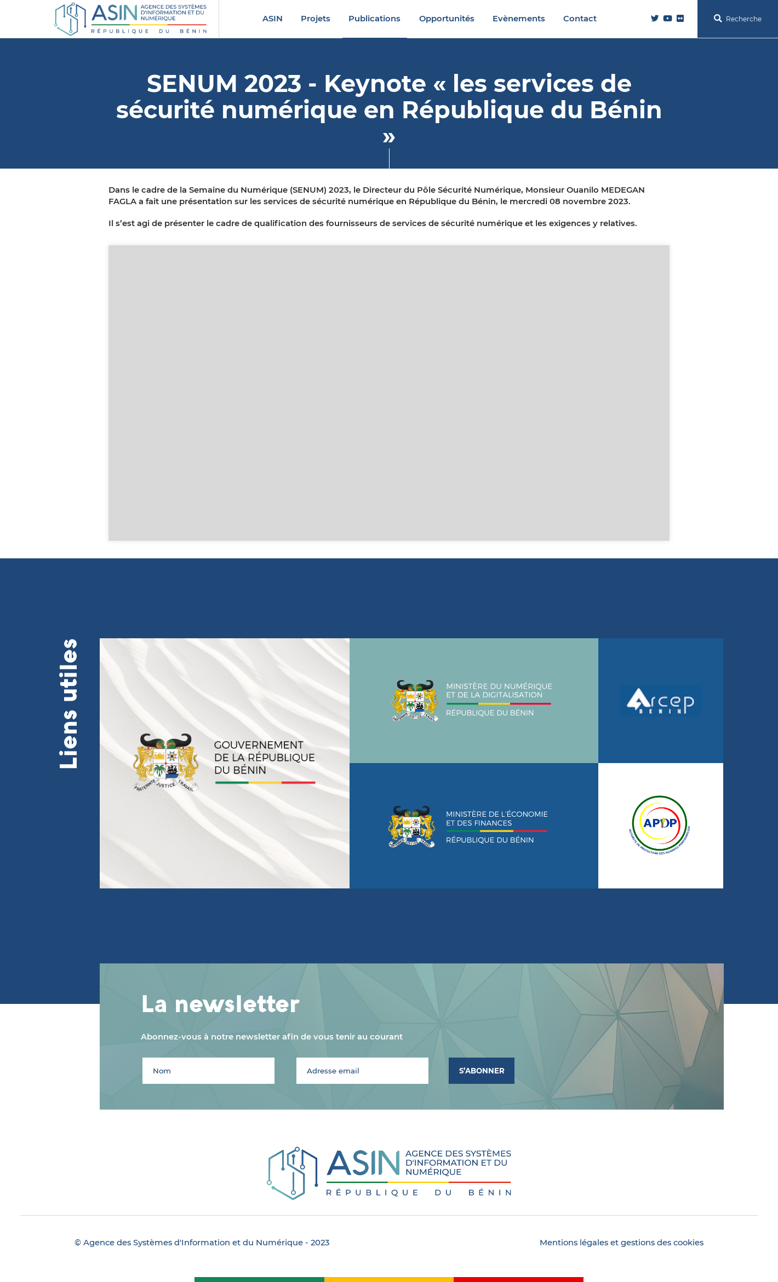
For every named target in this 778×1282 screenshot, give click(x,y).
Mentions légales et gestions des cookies (621, 1243)
